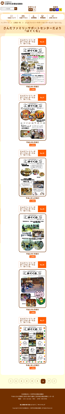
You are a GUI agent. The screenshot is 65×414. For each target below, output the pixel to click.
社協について (12, 17)
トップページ (5, 22)
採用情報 (34, 17)
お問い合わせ (53, 17)
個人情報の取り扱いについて (27, 405)
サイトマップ (42, 405)
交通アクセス (23, 17)
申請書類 (43, 17)
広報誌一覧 (17, 22)
